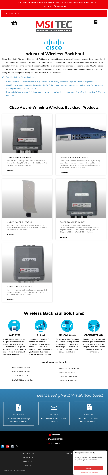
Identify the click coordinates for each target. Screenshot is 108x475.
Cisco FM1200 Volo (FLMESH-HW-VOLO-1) (19, 222)
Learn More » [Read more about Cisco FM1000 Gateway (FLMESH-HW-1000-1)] (64, 172)
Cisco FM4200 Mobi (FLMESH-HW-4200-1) (72, 222)
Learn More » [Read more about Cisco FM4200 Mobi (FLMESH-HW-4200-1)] (64, 237)
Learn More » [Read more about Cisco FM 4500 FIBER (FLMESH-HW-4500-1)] (10, 170)
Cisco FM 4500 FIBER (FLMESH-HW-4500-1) (20, 158)
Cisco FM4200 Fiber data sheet (20, 368)
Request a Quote (89, 414)
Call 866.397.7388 (18, 414)
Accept (88, 468)
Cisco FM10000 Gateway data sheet (22, 380)
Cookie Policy (84, 473)
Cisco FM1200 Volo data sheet (68, 372)
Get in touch (54, 414)
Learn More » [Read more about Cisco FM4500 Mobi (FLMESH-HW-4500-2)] (10, 299)
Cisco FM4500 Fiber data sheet (20, 372)
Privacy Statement (93, 473)
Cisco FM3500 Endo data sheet (68, 380)
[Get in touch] (54, 407)
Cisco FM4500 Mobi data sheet (20, 376)
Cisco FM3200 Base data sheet (68, 376)
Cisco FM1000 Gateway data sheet (69, 368)
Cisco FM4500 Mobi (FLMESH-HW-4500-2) (19, 287)
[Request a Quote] (89, 407)
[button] (94, 453)
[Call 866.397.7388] (18, 407)
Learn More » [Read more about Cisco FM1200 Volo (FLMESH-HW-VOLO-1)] (10, 235)
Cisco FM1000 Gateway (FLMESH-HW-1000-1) (74, 158)
